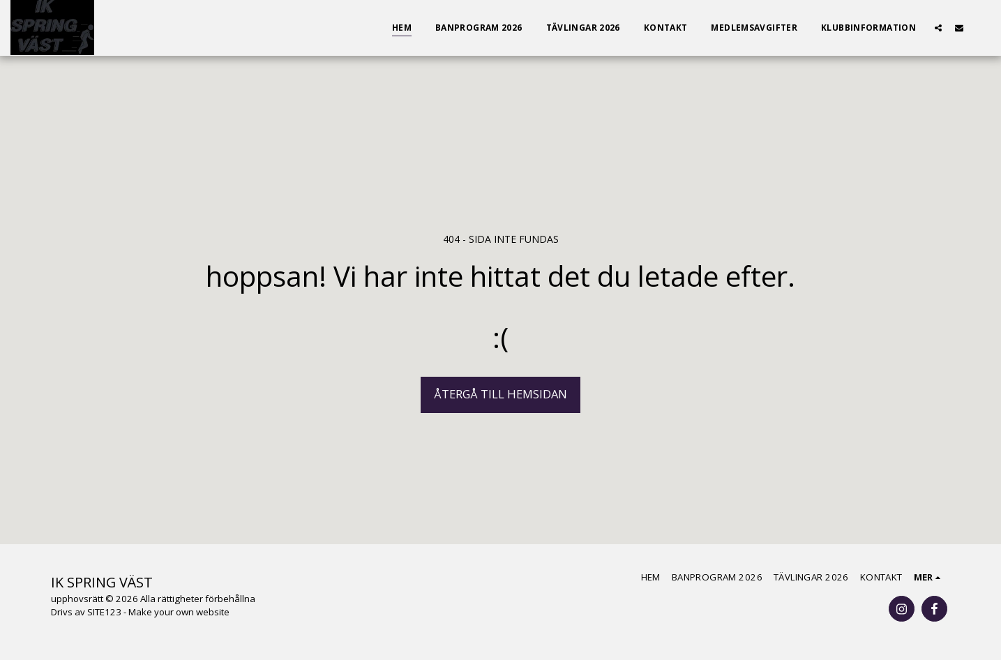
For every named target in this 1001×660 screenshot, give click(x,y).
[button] (938, 27)
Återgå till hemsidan (500, 394)
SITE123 (104, 612)
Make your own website (178, 612)
